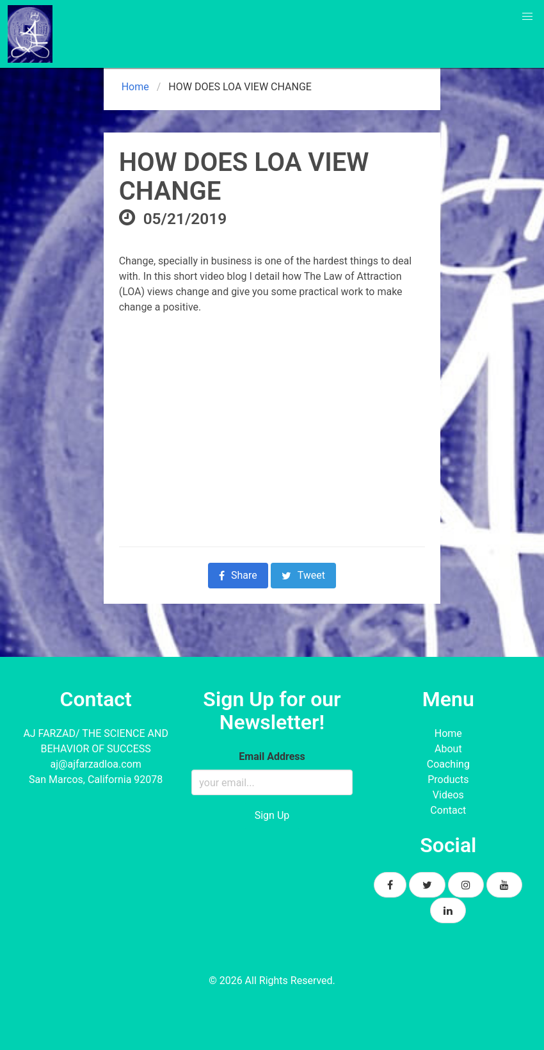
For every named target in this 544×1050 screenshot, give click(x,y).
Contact (448, 810)
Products (448, 779)
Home (134, 87)
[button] (527, 16)
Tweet (303, 575)
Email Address (272, 756)
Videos (448, 795)
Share (238, 575)
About (448, 749)
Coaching (448, 764)
